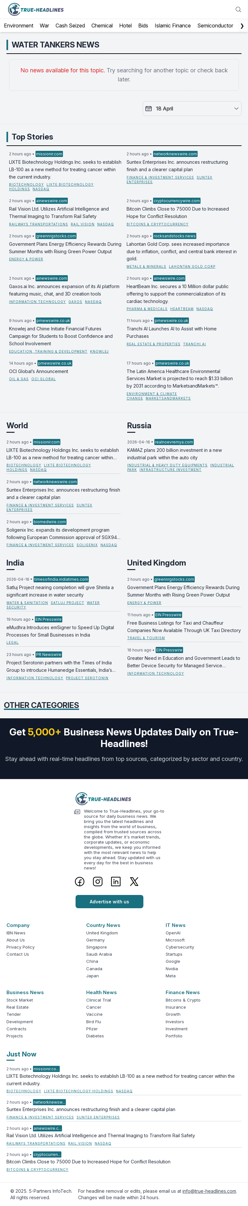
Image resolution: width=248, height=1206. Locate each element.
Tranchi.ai (194, 344)
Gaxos (75, 302)
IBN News (16, 932)
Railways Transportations (38, 224)
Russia (139, 425)
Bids (143, 25)
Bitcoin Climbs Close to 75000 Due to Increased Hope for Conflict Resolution (178, 212)
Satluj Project (67, 603)
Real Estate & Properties (154, 344)
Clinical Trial (98, 1000)
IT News (176, 925)
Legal (12, 642)
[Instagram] (98, 881)
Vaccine (94, 1014)
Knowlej (99, 351)
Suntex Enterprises (98, 1117)
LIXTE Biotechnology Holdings (78, 1091)
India (15, 562)
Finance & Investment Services (160, 177)
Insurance (176, 1007)
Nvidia (172, 968)
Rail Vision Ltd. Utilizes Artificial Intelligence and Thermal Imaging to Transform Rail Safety (59, 212)
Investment (177, 1028)
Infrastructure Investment (171, 470)
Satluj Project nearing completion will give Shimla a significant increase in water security (60, 591)
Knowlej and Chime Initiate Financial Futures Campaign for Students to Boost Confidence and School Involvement (61, 336)
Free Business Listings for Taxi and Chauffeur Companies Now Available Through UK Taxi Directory (184, 626)
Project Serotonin (87, 678)
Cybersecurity (180, 947)
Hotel (125, 25)
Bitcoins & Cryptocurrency (158, 224)
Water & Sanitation (27, 603)
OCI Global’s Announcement (38, 371)
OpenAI (173, 932)
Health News (101, 992)
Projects (14, 1035)
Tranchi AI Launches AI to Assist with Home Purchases (172, 332)
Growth (173, 1014)
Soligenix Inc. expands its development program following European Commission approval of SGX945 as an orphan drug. (63, 534)
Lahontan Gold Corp (192, 266)
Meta (171, 975)
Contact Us (17, 954)
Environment (18, 25)
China (92, 961)
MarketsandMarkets (168, 398)
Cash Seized (70, 25)
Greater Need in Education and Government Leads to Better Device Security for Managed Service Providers (183, 662)
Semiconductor (215, 25)
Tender (13, 1014)
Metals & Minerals (146, 266)
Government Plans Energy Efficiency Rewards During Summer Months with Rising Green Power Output (65, 247)
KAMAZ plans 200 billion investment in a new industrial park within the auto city (174, 453)
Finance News (183, 992)
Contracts (16, 1028)
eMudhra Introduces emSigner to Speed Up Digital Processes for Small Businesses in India (60, 631)
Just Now (21, 1054)
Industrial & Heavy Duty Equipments (167, 465)
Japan (92, 975)
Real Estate (17, 1007)
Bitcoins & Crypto (183, 1000)
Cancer (93, 1007)
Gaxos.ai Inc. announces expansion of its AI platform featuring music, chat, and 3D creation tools (64, 290)
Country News (103, 925)
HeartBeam (182, 309)
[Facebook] (80, 881)
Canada (94, 968)
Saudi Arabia (99, 954)
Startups (174, 954)
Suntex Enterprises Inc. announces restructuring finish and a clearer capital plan (177, 165)
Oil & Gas (19, 379)
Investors (175, 1021)
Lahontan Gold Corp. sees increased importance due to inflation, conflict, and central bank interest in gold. (182, 251)
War (44, 25)
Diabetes (95, 1035)
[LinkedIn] (116, 881)
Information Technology (37, 302)
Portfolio (174, 1035)
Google (173, 961)
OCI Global (43, 379)
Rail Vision (83, 224)
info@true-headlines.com (209, 1191)
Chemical (102, 25)
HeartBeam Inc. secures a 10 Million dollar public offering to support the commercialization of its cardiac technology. (178, 294)
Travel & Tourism (146, 638)
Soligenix (87, 545)
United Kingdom (156, 562)
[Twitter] (134, 881)
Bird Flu (93, 1021)
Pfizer (92, 1028)
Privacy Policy (20, 947)
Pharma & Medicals (147, 309)
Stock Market (19, 1000)
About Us (15, 939)
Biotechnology (26, 184)
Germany (95, 939)
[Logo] (124, 798)
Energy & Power (26, 259)
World (17, 425)
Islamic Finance (173, 25)
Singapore (96, 947)
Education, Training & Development (48, 351)
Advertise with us (109, 901)
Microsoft (175, 939)
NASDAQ (41, 189)
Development (19, 1021)
